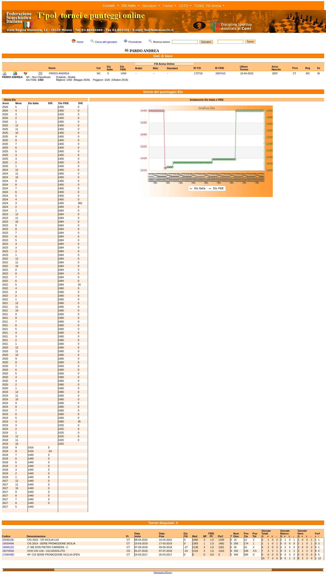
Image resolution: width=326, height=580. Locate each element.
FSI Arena (213, 5)
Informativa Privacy (163, 572)
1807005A (8, 550)
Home (80, 41)
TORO (199, 5)
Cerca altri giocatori (106, 41)
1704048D (8, 554)
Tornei (168, 5)
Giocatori (149, 5)
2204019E (8, 539)
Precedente (135, 41)
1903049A (8, 543)
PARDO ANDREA (59, 73)
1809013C (8, 547)
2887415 (221, 73)
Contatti (109, 5)
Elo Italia (128, 5)
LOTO (183, 5)
